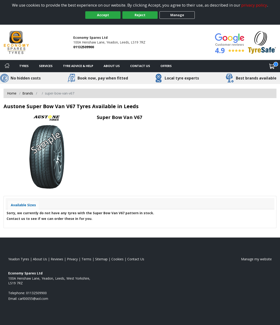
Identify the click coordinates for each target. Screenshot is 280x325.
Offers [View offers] (166, 66)
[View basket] (272, 66)
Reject (140, 15)
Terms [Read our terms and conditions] (86, 259)
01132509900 (83, 47)
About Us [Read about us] (40, 259)
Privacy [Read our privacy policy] (72, 259)
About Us (112, 66)
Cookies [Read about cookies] (117, 259)
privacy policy (254, 5)
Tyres (24, 66)
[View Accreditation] (262, 42)
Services (46, 66)
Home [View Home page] (11, 93)
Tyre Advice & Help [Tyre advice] (78, 66)
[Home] (7, 66)
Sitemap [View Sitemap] (101, 259)
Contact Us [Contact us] (140, 66)
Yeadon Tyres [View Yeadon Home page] (18, 259)
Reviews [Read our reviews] (57, 259)
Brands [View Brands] (27, 93)
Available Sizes (23, 205)
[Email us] (33, 298)
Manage (177, 15)
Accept (103, 15)
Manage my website (256, 259)
